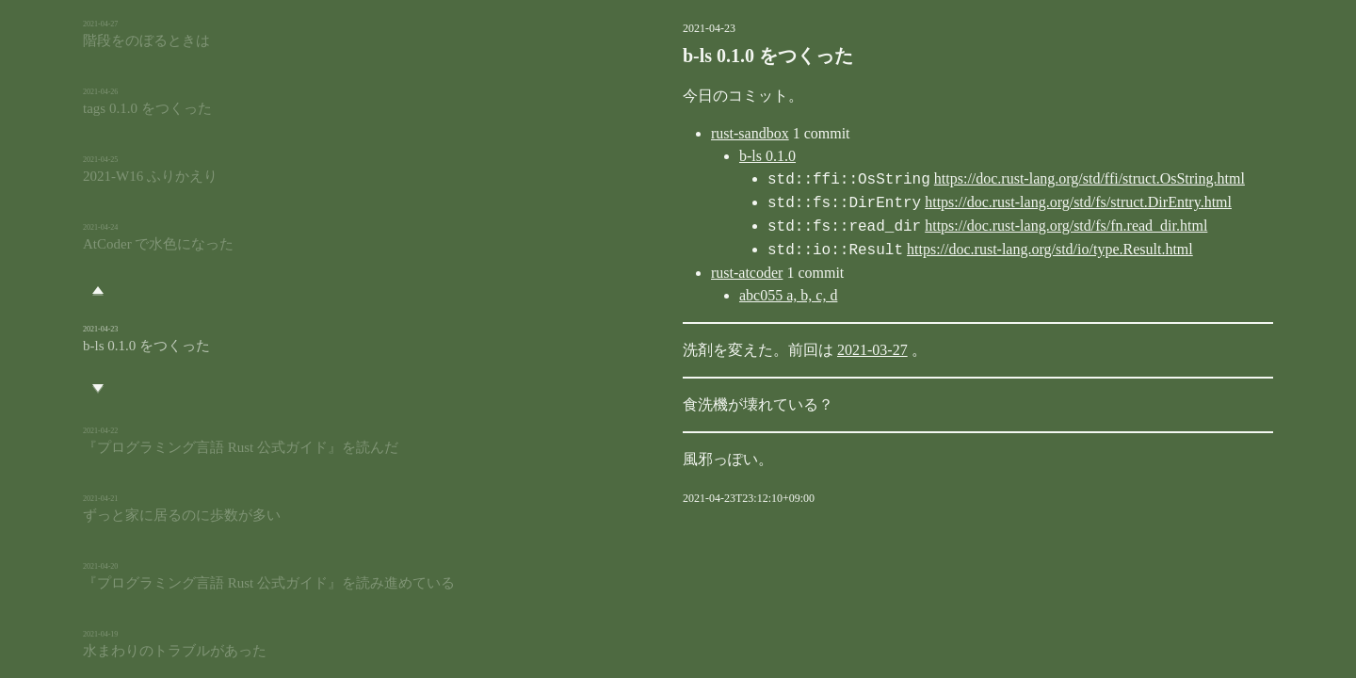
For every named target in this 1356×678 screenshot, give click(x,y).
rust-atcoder (651, 273)
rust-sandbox (655, 133)
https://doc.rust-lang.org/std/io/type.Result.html (955, 250)
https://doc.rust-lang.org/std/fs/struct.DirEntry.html (983, 203)
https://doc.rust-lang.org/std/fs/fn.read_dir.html (971, 226)
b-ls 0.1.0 (672, 156)
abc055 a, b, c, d (693, 295)
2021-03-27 (777, 350)
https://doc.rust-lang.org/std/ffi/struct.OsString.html (994, 179)
